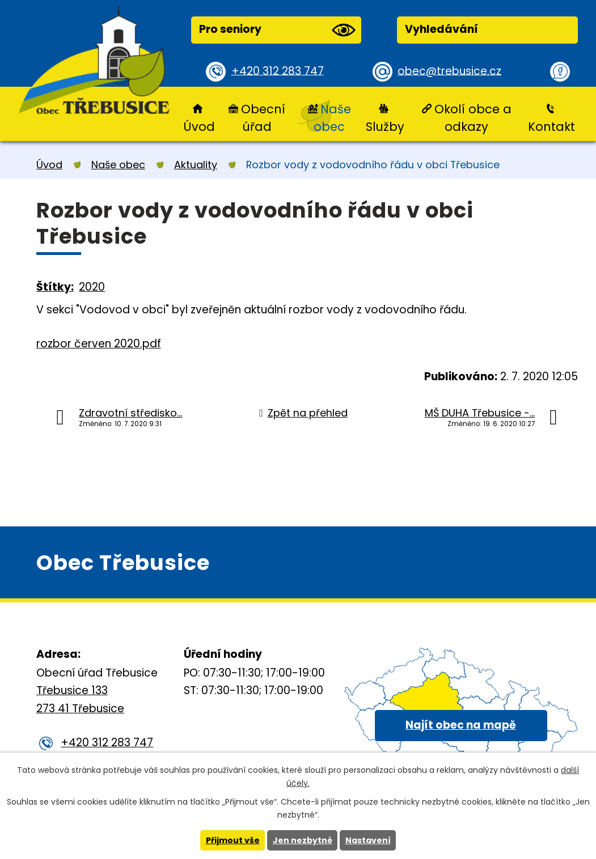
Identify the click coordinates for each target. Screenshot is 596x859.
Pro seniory (277, 30)
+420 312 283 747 (277, 71)
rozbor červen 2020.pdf (98, 343)
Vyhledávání (441, 29)
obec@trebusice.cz (449, 71)
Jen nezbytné (302, 840)
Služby (385, 126)
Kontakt (551, 126)
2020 (92, 287)
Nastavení (368, 840)
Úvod (199, 126)
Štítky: (55, 287)
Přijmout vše (233, 840)
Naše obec (332, 118)
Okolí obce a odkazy (473, 118)
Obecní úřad (263, 118)
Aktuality (195, 165)
